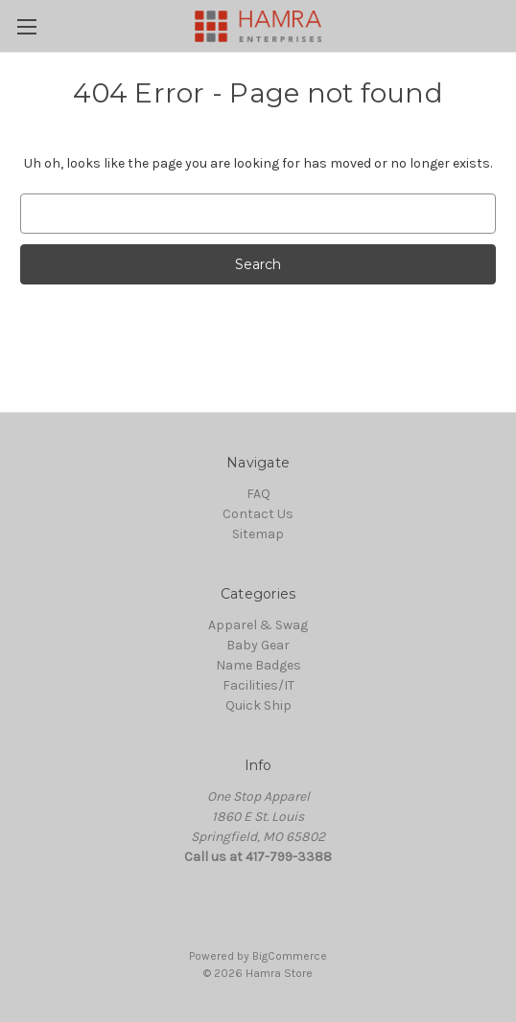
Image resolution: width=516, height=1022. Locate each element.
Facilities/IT (258, 685)
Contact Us (258, 514)
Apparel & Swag (258, 625)
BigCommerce (289, 956)
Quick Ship (258, 705)
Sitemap (258, 534)
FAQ (258, 494)
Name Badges (258, 665)
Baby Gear (258, 645)
